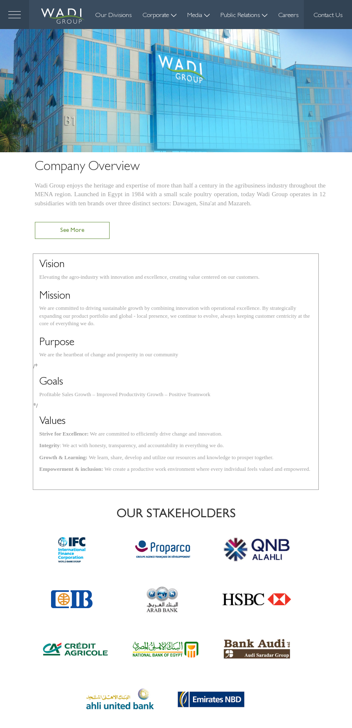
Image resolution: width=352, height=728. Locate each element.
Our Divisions (113, 15)
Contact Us (327, 15)
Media (198, 15)
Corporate (159, 15)
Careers (288, 15)
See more (72, 231)
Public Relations (243, 15)
